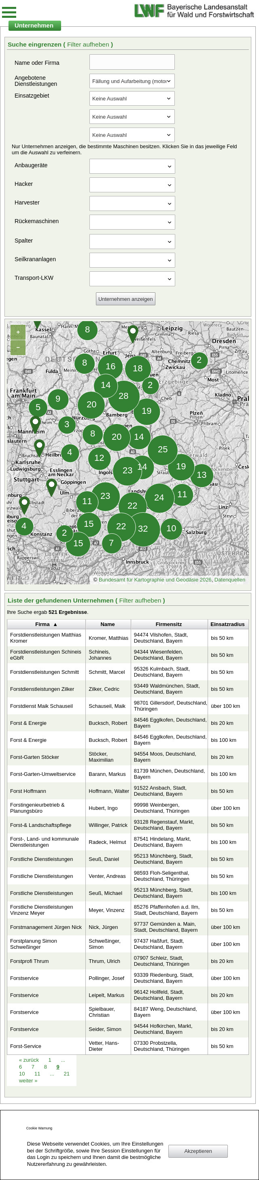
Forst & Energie (28, 723)
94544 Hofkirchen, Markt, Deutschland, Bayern (163, 1029)
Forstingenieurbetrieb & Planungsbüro (37, 808)
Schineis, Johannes (100, 655)
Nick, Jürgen (103, 927)
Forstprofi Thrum (29, 961)
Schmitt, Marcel (107, 672)
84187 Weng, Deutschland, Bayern (165, 1012)
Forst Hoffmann (28, 791)
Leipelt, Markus (106, 995)
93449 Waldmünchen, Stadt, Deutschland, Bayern (167, 689)
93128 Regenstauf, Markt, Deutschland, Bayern (164, 825)
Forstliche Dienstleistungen (41, 859)
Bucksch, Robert (108, 723)
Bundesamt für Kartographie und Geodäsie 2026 (155, 580)
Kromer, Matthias (108, 638)
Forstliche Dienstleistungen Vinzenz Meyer (41, 910)
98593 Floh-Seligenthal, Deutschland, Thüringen (161, 876)
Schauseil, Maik (107, 706)
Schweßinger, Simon (104, 944)
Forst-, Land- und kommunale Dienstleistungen (44, 842)
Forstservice (24, 978)
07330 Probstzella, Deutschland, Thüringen (161, 1046)
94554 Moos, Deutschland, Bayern (165, 757)
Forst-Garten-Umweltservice (43, 774)
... (52, 1074)
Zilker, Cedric (104, 689)
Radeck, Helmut (107, 842)
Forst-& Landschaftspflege (40, 825)
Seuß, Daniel (104, 859)
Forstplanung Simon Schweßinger (33, 944)
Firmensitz (169, 624)
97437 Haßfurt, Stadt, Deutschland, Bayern (159, 944)
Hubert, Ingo (103, 808)
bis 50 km (222, 638)
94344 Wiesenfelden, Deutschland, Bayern (158, 655)
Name (107, 624)
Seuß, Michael (105, 893)
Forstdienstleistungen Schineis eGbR (45, 655)
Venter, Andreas (107, 876)
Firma (42, 624)
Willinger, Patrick (108, 825)
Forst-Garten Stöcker (34, 757)
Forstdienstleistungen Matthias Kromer (45, 638)
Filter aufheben (89, 44)
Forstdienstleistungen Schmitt (44, 672)
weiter (28, 1081)
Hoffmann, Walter (109, 791)
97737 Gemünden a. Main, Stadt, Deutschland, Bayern (166, 927)
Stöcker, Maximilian (101, 757)
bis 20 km (222, 723)
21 (66, 1074)
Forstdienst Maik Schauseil (41, 706)
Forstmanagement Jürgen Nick (46, 927)
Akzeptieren (198, 1151)
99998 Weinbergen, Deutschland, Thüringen (161, 808)
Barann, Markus (107, 774)
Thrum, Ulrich (104, 961)
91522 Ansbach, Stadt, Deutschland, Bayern (160, 791)
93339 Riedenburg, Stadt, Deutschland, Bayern (164, 978)
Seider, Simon (105, 1029)
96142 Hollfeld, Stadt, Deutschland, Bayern (159, 995)
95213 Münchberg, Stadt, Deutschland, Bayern (163, 859)
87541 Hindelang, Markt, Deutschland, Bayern (162, 842)
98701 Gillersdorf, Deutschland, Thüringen (170, 706)
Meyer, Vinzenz (106, 910)
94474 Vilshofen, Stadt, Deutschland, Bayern (161, 638)
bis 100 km (223, 740)
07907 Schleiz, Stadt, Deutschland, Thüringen (161, 961)
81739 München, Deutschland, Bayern (169, 774)
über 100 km (225, 706)
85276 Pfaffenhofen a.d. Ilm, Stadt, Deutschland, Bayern (167, 910)
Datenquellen (229, 580)
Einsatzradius (227, 624)
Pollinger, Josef (106, 978)
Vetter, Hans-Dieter (104, 1046)
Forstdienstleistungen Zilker (42, 689)
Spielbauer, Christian (102, 1012)
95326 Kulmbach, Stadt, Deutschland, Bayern (162, 672)
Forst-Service (25, 1046)
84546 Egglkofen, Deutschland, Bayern (170, 723)
